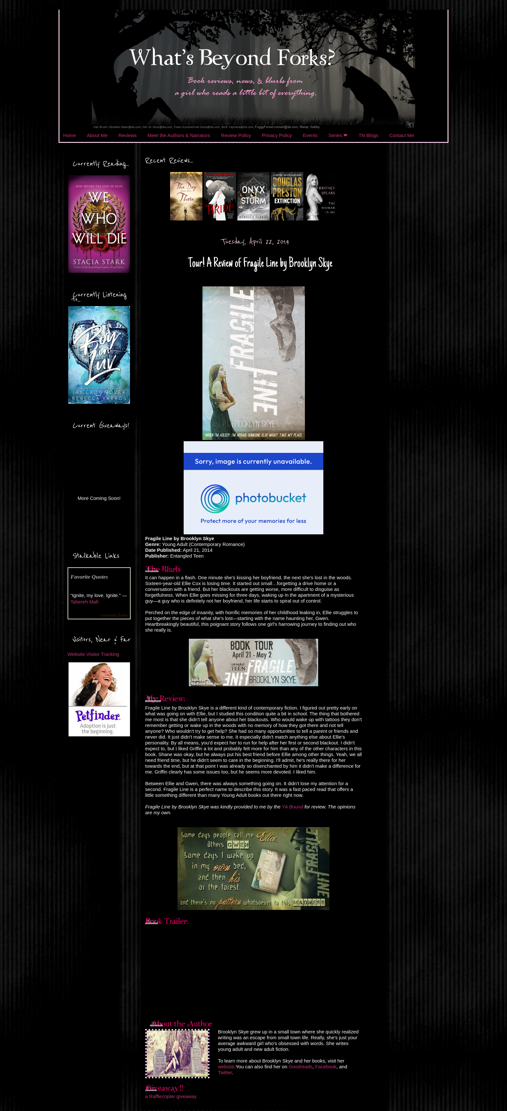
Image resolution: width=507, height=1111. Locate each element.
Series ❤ (338, 135)
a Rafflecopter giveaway (171, 1096)
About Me (97, 135)
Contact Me (401, 135)
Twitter (225, 1072)
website (226, 1066)
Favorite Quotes (89, 576)
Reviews (127, 135)
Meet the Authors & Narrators (178, 135)
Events (310, 135)
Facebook (326, 1066)
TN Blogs (368, 135)
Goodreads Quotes (114, 615)
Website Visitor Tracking (93, 654)
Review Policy (236, 135)
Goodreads (301, 1066)
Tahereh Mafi (84, 601)
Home (69, 135)
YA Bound (292, 806)
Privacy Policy (277, 135)
